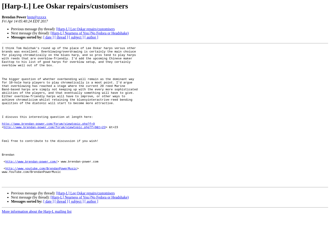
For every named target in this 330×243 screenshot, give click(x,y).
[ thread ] (61, 37)
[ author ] (91, 37)
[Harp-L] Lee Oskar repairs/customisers (85, 29)
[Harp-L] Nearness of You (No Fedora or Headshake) (89, 33)
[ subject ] (76, 37)
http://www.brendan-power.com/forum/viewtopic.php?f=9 (48, 139)
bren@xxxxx (36, 17)
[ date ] (48, 37)
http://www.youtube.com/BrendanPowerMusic (41, 193)
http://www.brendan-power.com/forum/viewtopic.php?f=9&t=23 (55, 143)
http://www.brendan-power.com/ (31, 185)
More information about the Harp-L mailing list (37, 239)
